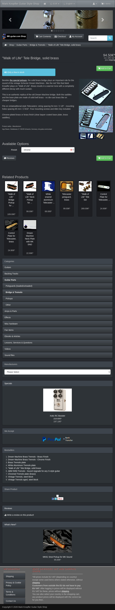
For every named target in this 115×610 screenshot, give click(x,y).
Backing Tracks (11, 274)
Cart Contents (43, 36)
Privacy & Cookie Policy (13, 584)
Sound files (9, 355)
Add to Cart (104, 68)
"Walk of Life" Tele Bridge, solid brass (64, 45)
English (69, 4)
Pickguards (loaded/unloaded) (18, 286)
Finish (14, 150)
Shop (11, 45)
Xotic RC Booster (57, 416)
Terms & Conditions (10, 593)
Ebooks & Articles (12, 336)
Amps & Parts (11, 311)
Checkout (60, 36)
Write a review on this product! (20, 515)
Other (8, 305)
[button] (10, 19)
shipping (112, 60)
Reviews (9, 158)
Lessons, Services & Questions (18, 342)
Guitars (8, 267)
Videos (8, 349)
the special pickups (18, 80)
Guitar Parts (21, 45)
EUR (54, 4)
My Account (75, 36)
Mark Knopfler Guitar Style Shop (20, 3)
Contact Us (11, 601)
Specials (8, 383)
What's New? (10, 524)
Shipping (10, 576)
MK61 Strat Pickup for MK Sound (57, 557)
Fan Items (9, 330)
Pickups (9, 298)
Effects (8, 317)
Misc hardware (11, 324)
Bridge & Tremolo (37, 45)
